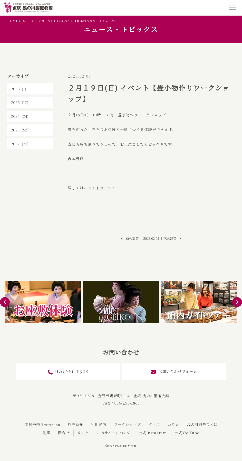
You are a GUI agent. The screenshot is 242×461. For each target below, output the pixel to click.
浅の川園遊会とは (202, 424)
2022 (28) (20, 143)
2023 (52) (20, 129)
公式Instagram (153, 432)
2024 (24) (19, 116)
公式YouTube (187, 432)
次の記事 (172, 238)
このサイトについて (114, 432)
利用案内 (98, 424)
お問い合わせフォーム (174, 371)
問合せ (63, 432)
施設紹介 (75, 424)
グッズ (154, 424)
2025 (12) (19, 102)
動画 (46, 432)
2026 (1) (18, 88)
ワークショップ (127, 424)
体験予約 (42, 424)
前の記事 (130, 238)
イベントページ (98, 187)
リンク (83, 432)
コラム (173, 424)
